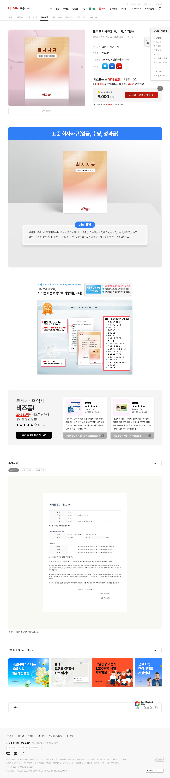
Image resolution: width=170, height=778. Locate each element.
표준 (104, 46)
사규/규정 (114, 46)
